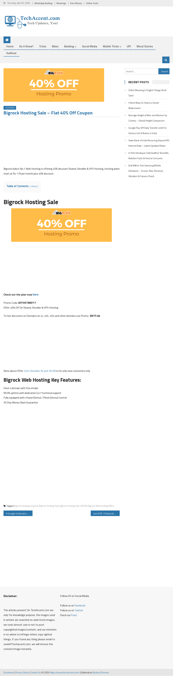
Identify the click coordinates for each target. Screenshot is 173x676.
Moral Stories (145, 46)
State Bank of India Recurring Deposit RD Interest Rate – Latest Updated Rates (148, 143)
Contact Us (35, 672)
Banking (69, 46)
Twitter (79, 610)
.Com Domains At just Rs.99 (40, 371)
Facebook (80, 606)
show (34, 186)
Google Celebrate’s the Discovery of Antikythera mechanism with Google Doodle (20, 513)
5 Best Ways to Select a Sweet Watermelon (143, 105)
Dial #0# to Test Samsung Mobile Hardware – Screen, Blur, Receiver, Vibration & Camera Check (145, 171)
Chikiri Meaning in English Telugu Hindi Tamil (147, 92)
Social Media (89, 46)
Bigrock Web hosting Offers (101, 506)
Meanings (61, 3)
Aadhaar (11, 53)
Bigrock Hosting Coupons (26, 506)
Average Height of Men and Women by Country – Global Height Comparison (147, 117)
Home (10, 46)
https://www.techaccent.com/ (65, 672)
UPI (129, 46)
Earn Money (76, 3)
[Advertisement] (62, 143)
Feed (74, 615)
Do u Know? (26, 46)
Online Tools (92, 3)
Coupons (9, 107)
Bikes (55, 46)
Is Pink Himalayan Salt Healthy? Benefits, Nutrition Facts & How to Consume (148, 155)
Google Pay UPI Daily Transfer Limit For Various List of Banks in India (147, 130)
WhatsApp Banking (43, 3)
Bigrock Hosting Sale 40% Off (73, 506)
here (35, 294)
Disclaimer (9, 672)
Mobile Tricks (111, 46)
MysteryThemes (101, 672)
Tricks (42, 46)
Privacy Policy (22, 672)
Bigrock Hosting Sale (49, 506)
